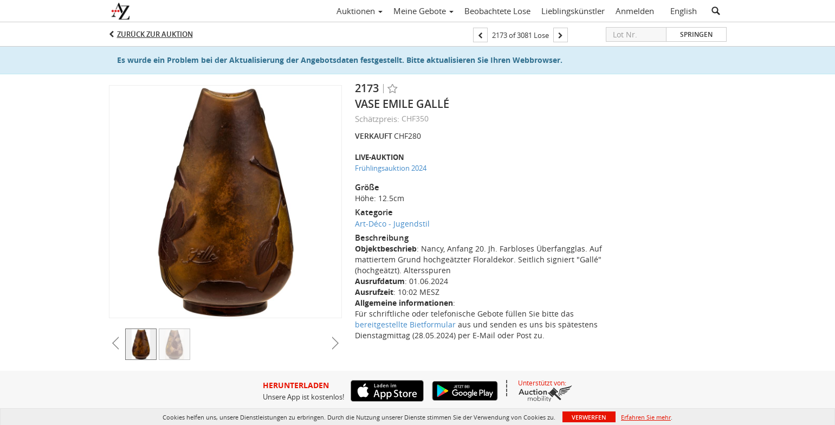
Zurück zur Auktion (155, 34)
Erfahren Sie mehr (646, 417)
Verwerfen (589, 417)
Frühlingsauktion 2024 (390, 168)
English (683, 10)
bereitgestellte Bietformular (405, 324)
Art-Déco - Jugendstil (392, 223)
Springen (696, 34)
